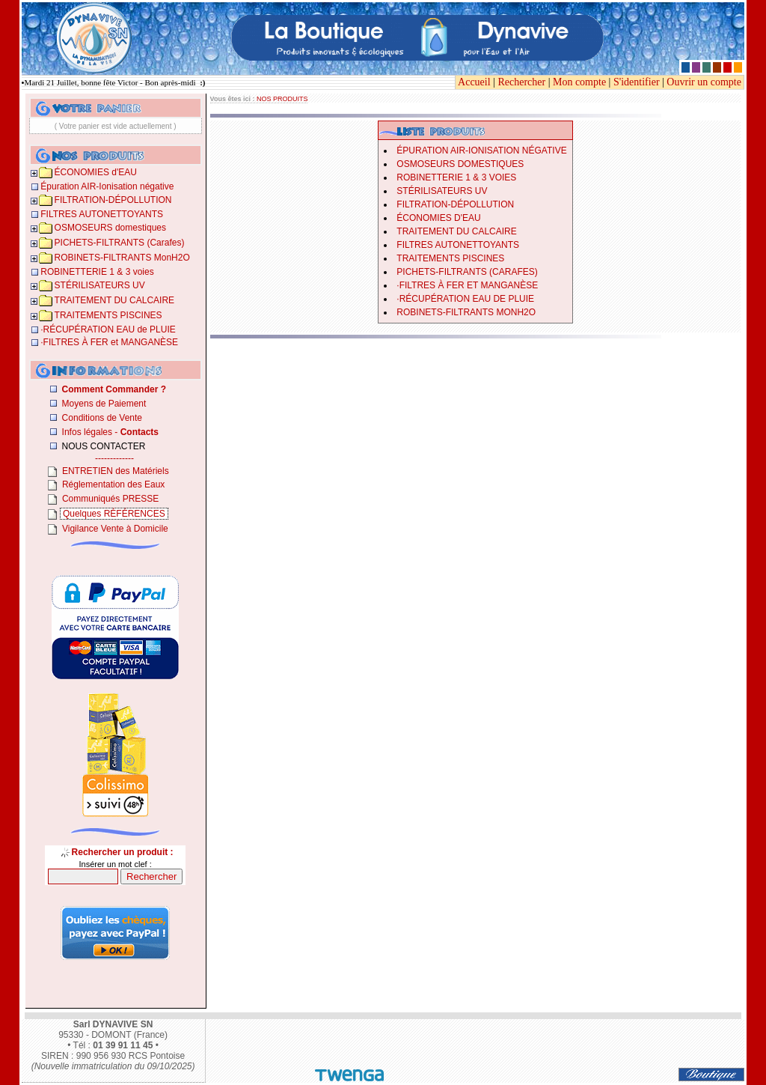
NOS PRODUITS (282, 99)
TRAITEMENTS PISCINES (450, 258)
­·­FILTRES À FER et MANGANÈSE (467, 285)
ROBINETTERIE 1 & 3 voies (456, 177)
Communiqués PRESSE (109, 498)
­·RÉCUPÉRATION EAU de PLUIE (465, 299)
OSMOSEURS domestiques (460, 164)
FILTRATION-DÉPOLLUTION (455, 204)
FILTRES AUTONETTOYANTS (457, 245)
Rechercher (521, 82)
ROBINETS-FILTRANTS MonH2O (466, 312)
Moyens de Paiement (102, 403)
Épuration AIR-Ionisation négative (481, 150)
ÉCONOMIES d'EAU (438, 218)
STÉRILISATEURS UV (441, 191)
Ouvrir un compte (704, 82)
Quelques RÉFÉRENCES (114, 513)
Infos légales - (109, 432)
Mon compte (579, 82)
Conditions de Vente (100, 418)
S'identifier (636, 82)
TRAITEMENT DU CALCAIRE (456, 231)
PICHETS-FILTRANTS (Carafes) (466, 272)
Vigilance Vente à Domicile (114, 528)
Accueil (474, 82)
